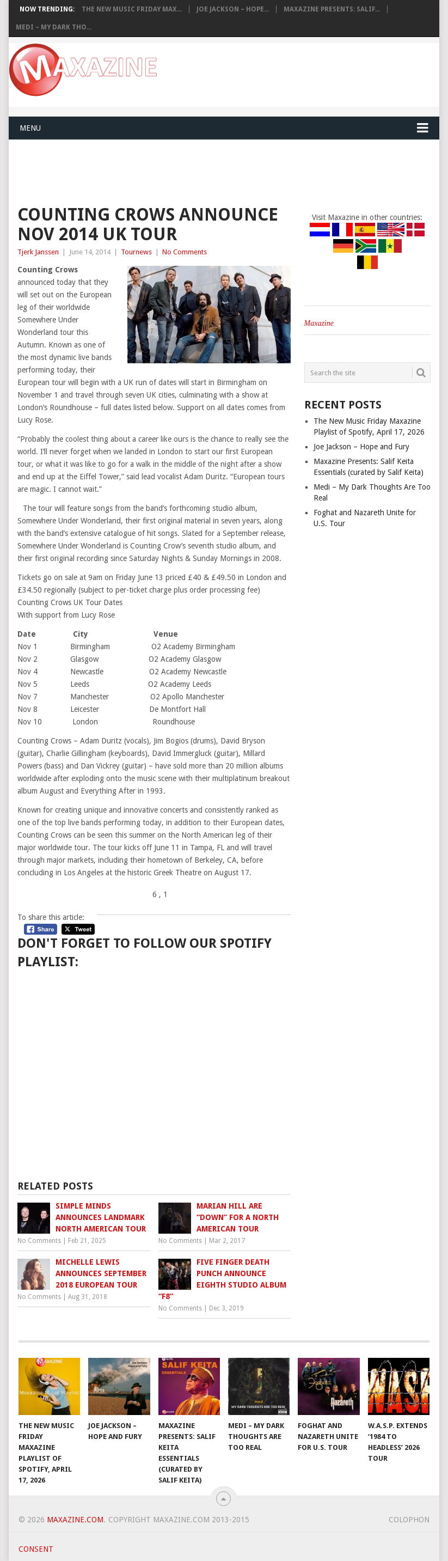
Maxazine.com (75, 1519)
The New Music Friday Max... (132, 9)
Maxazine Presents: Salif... (332, 9)
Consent (36, 1549)
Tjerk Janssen (38, 252)
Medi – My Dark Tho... (53, 27)
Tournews (136, 252)
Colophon (409, 1519)
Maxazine (319, 323)
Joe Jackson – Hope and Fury (361, 446)
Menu (30, 128)
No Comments (184, 252)
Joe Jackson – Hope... (233, 9)
